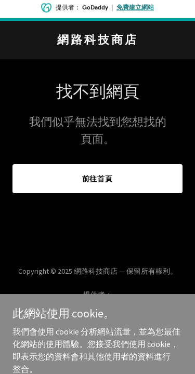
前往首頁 (97, 178)
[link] (97, 40)
